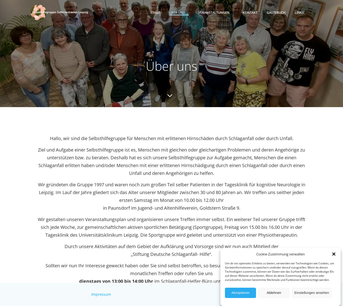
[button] (334, 258)
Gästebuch (276, 12)
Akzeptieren (240, 297)
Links (301, 12)
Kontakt (250, 12)
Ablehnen (274, 297)
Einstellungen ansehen (311, 297)
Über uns (179, 12)
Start (155, 12)
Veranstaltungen (216, 12)
